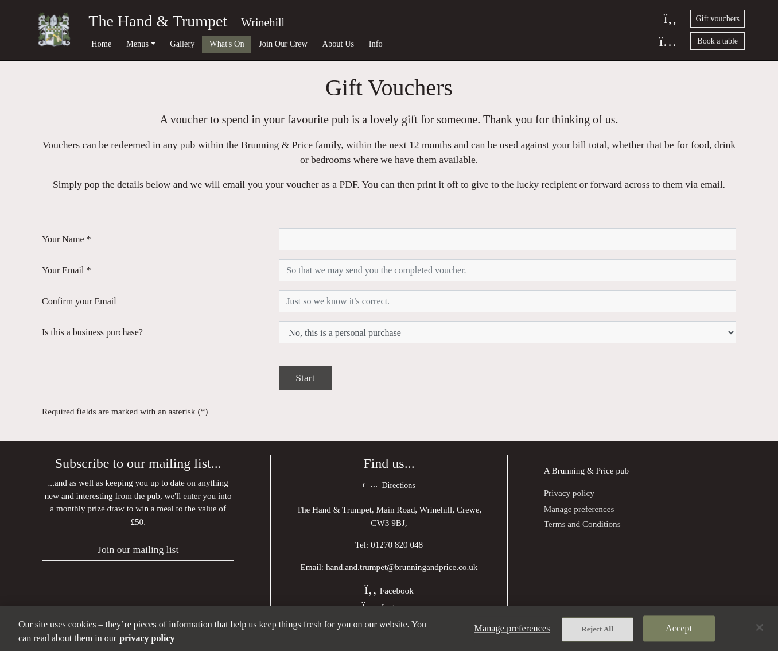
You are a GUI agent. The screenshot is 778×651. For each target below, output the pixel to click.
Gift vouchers (717, 18)
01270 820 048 (397, 544)
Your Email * (66, 270)
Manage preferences (579, 509)
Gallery (182, 43)
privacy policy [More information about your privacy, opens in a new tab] (146, 638)
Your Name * (66, 239)
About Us (338, 43)
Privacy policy (569, 493)
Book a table (717, 41)
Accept (679, 628)
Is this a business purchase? (92, 332)
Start (304, 377)
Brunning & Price (583, 470)
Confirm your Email (79, 301)
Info (376, 43)
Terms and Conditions (582, 524)
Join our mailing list (138, 549)
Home (101, 43)
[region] (389, 628)
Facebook (389, 590)
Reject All (597, 629)
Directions (389, 485)
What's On (226, 43)
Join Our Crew (283, 43)
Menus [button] (137, 43)
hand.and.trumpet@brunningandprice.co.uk (402, 567)
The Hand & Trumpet (157, 21)
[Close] (759, 627)
